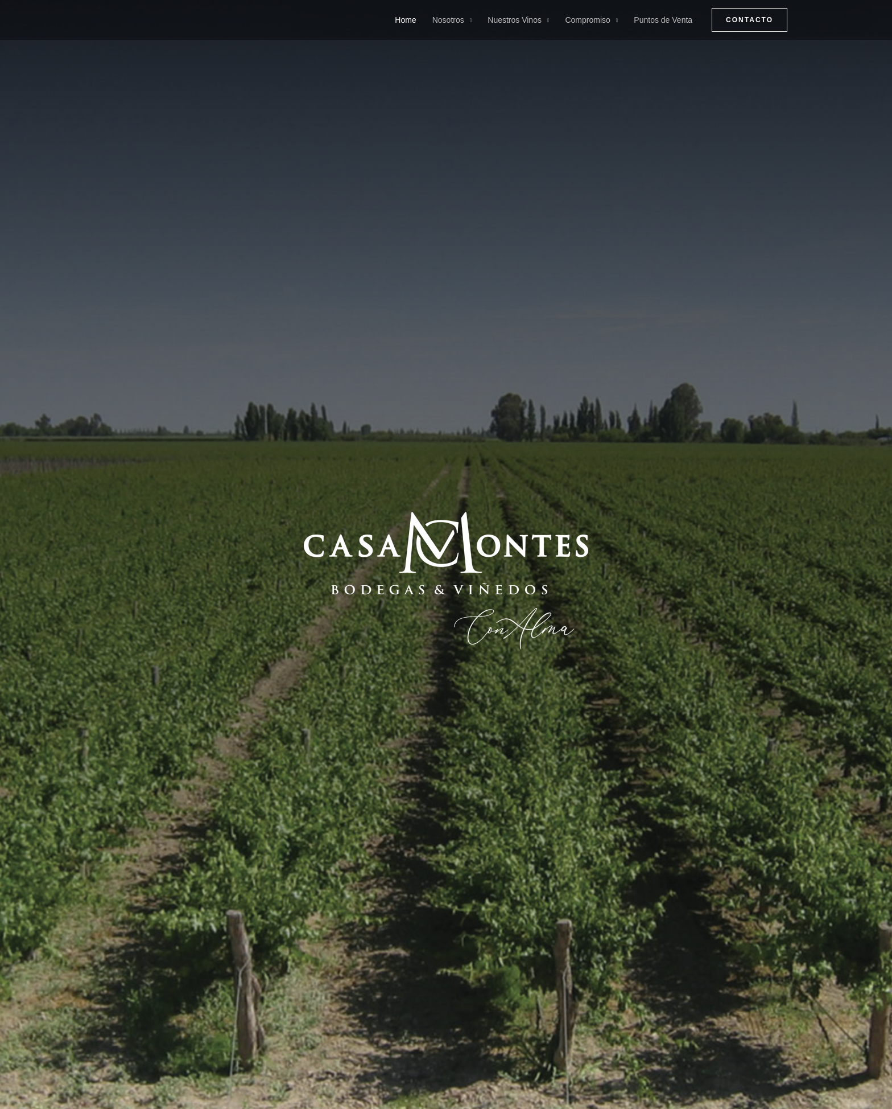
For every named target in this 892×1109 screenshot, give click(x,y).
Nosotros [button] (448, 19)
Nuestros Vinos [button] (515, 19)
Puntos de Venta (663, 19)
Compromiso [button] (587, 19)
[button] (749, 20)
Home (405, 19)
